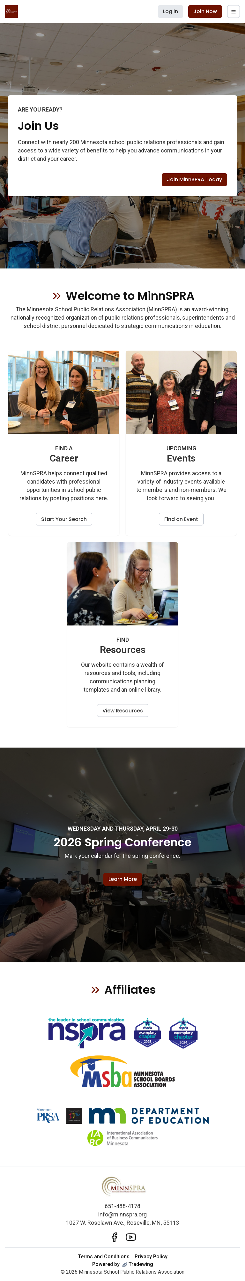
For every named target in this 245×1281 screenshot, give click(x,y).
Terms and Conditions (104, 1257)
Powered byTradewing (122, 1264)
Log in (170, 11)
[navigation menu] (233, 11)
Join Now (205, 11)
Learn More (122, 879)
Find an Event (181, 519)
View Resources (122, 710)
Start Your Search (64, 519)
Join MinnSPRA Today (194, 179)
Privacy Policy (151, 1257)
